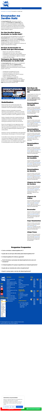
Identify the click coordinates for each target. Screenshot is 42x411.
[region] (13, 402)
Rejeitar (13, 406)
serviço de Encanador (34, 214)
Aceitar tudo (19, 406)
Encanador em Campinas (6, 11)
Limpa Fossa (36, 236)
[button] (33, 409)
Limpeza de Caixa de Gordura (33, 189)
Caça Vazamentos (31, 226)
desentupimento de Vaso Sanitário (34, 136)
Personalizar (7, 406)
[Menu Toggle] (21, 8)
